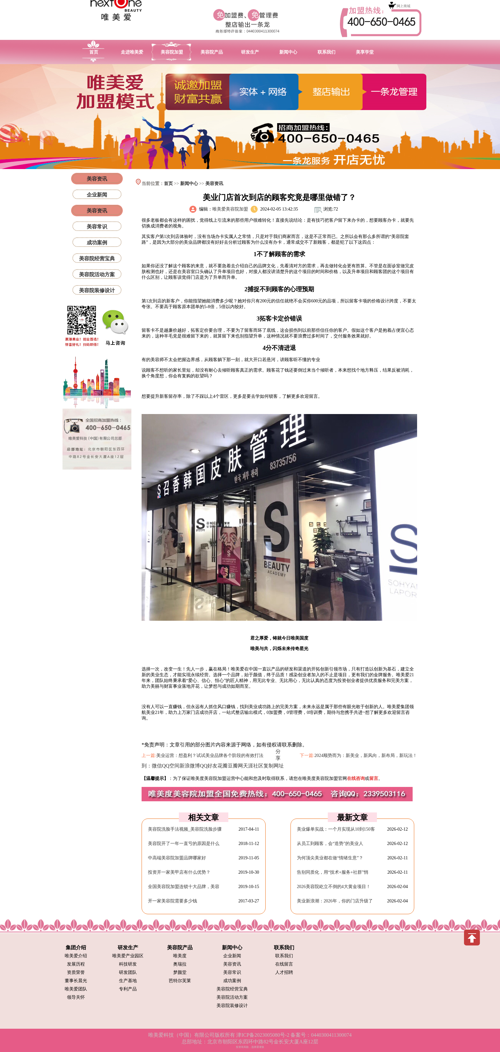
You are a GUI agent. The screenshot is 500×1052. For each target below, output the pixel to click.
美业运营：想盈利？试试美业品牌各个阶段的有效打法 (209, 755)
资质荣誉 (76, 972)
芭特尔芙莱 (180, 980)
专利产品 (128, 989)
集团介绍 (76, 947)
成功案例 (97, 242)
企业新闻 (97, 194)
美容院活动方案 (97, 274)
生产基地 (128, 980)
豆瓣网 (235, 765)
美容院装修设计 (97, 290)
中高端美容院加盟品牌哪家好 (177, 858)
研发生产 (250, 52)
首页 (93, 52)
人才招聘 (284, 972)
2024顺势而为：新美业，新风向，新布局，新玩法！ (365, 755)
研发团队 (128, 972)
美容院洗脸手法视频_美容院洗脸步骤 (185, 829)
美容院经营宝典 (97, 258)
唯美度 (180, 955)
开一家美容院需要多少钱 (172, 901)
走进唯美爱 (132, 52)
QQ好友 (208, 765)
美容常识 (97, 226)
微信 (157, 765)
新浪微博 (190, 765)
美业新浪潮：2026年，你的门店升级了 (335, 901)
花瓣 (222, 765)
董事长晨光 (76, 980)
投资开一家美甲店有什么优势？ (179, 872)
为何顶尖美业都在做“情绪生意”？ (330, 858)
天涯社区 (253, 765)
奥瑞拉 (180, 964)
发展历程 (76, 964)
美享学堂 (365, 52)
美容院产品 (212, 52)
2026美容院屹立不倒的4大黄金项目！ (334, 886)
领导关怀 (76, 997)
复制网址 (273, 765)
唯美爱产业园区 (127, 955)
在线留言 (284, 964)
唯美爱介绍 (76, 955)
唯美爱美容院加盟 (230, 209)
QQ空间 (171, 765)
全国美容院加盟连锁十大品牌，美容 (183, 886)
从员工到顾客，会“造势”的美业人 (330, 843)
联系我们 (326, 52)
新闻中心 (288, 52)
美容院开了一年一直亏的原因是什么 (183, 843)
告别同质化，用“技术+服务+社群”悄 (332, 872)
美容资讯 (214, 183)
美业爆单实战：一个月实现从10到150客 (336, 829)
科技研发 (128, 964)
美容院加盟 (172, 52)
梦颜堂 (180, 972)
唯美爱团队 (76, 989)
